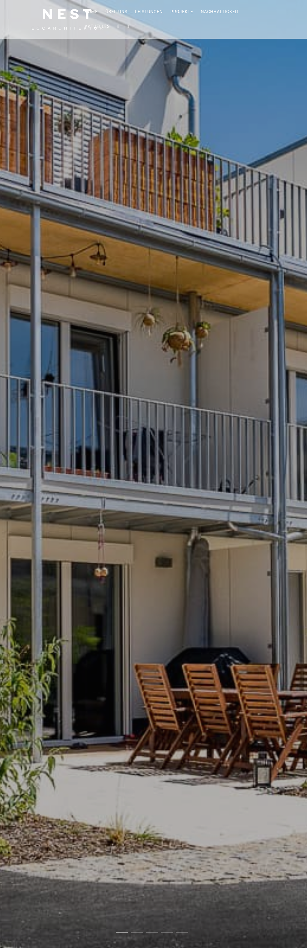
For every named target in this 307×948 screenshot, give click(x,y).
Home (91, 12)
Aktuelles (97, 27)
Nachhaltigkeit (220, 12)
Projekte (181, 12)
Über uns (116, 12)
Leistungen (149, 12)
